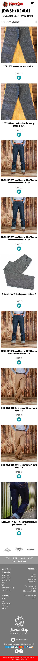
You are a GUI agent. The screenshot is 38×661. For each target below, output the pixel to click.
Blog (23, 558)
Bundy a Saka (5, 575)
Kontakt (22, 561)
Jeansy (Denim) (6, 578)
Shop (11, 16)
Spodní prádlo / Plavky (8, 587)
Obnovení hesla (32, 582)
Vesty (3, 583)
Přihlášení (33, 577)
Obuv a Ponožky (6, 590)
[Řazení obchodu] (23, 22)
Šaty (3, 601)
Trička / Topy (5, 606)
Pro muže (6, 572)
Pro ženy (5, 16)
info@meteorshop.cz (19, 640)
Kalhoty (17, 16)
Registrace (33, 574)
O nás (30, 558)
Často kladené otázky (30, 595)
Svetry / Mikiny (6, 580)
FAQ (13, 561)
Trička (3, 585)
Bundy (3, 598)
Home (7, 558)
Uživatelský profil (31, 579)
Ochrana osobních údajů (29, 591)
